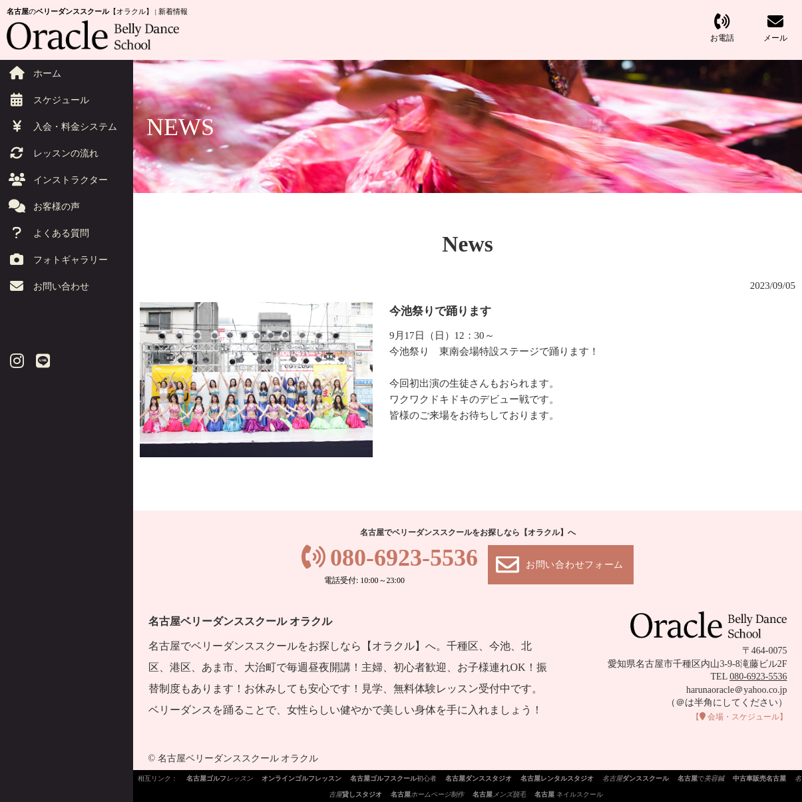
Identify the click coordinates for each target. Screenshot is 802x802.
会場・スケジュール (739, 716)
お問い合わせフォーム (575, 565)
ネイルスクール (568, 794)
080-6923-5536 (404, 557)
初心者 (393, 778)
